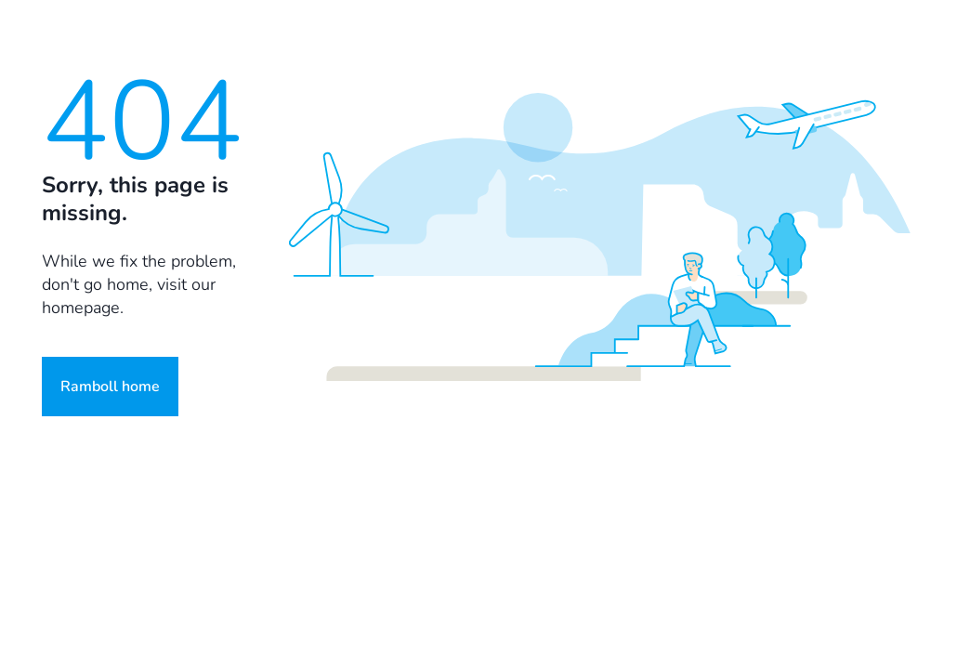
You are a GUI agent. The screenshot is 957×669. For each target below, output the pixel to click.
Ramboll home (110, 386)
